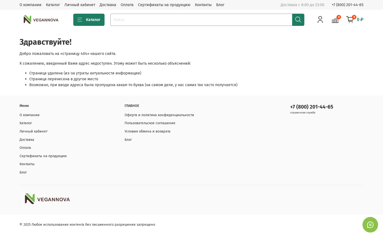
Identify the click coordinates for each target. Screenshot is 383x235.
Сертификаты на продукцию (164, 4)
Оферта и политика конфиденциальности (159, 115)
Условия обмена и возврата (147, 131)
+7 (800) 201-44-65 (347, 4)
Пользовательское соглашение (150, 123)
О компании (31, 4)
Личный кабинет (79, 4)
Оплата (127, 4)
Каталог (53, 4)
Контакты (203, 4)
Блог (220, 4)
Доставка (108, 4)
